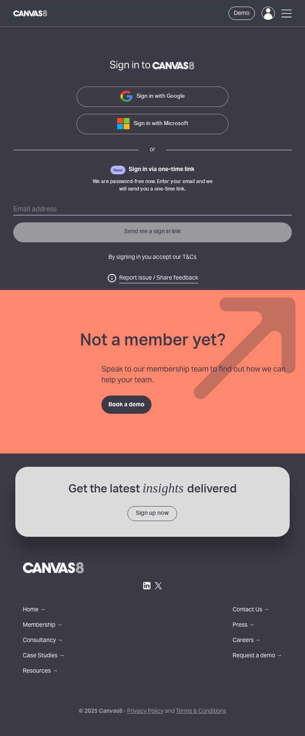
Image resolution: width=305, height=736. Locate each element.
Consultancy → (43, 641)
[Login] (268, 13)
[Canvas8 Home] (30, 13)
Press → (244, 625)
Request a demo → (257, 656)
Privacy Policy (145, 711)
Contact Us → (251, 610)
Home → (34, 610)
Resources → (40, 671)
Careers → (247, 641)
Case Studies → (44, 656)
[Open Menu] (286, 13)
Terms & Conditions (201, 711)
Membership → (42, 625)
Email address (35, 210)
